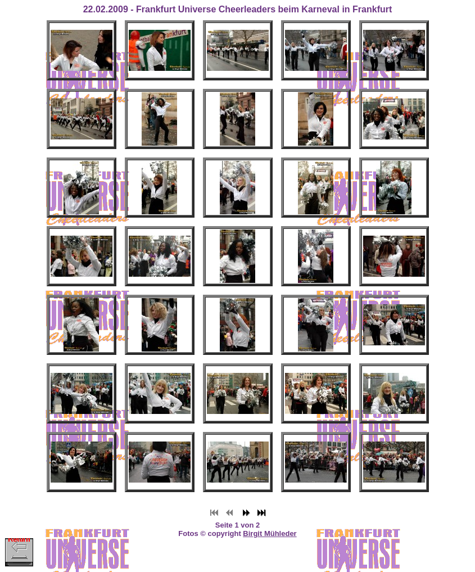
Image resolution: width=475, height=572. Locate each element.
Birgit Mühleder (269, 533)
